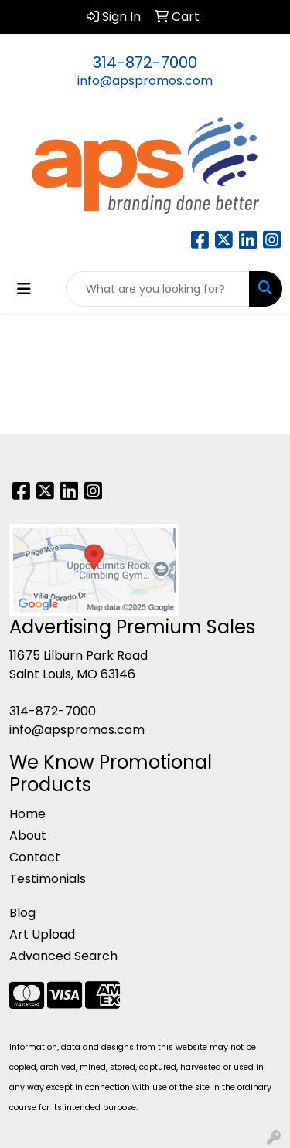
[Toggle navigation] (24, 289)
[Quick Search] (158, 289)
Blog (22, 913)
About (27, 835)
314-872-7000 (145, 62)
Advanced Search (63, 956)
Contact (34, 857)
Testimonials (47, 879)
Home (27, 814)
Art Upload (42, 934)
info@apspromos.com (145, 81)
